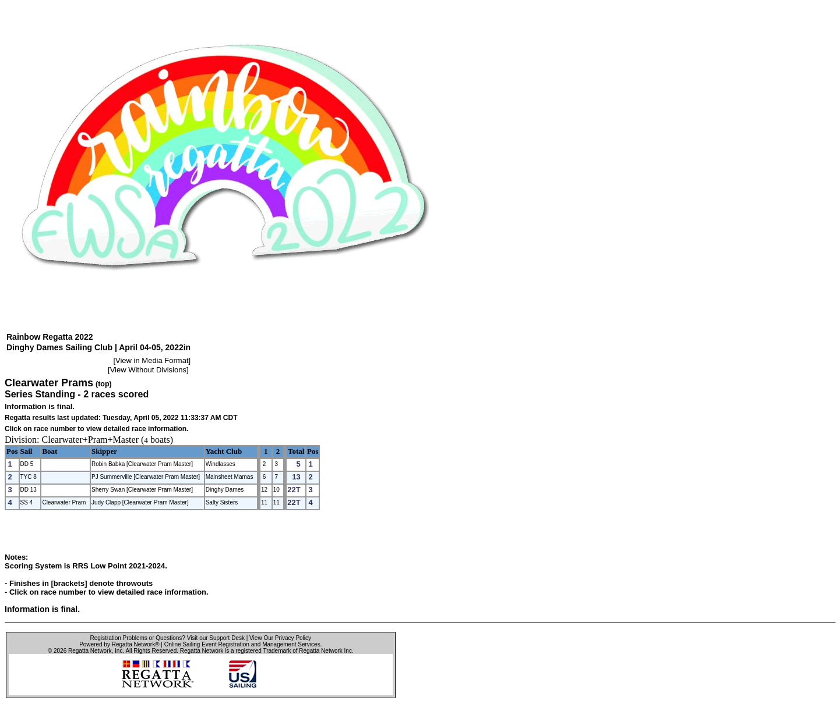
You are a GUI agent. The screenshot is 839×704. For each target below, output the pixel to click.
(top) (104, 384)
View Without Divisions (148, 369)
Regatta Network (89, 651)
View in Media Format (151, 360)
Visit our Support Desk (216, 638)
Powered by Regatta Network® (119, 644)
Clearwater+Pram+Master (90, 440)
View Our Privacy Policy (280, 638)
